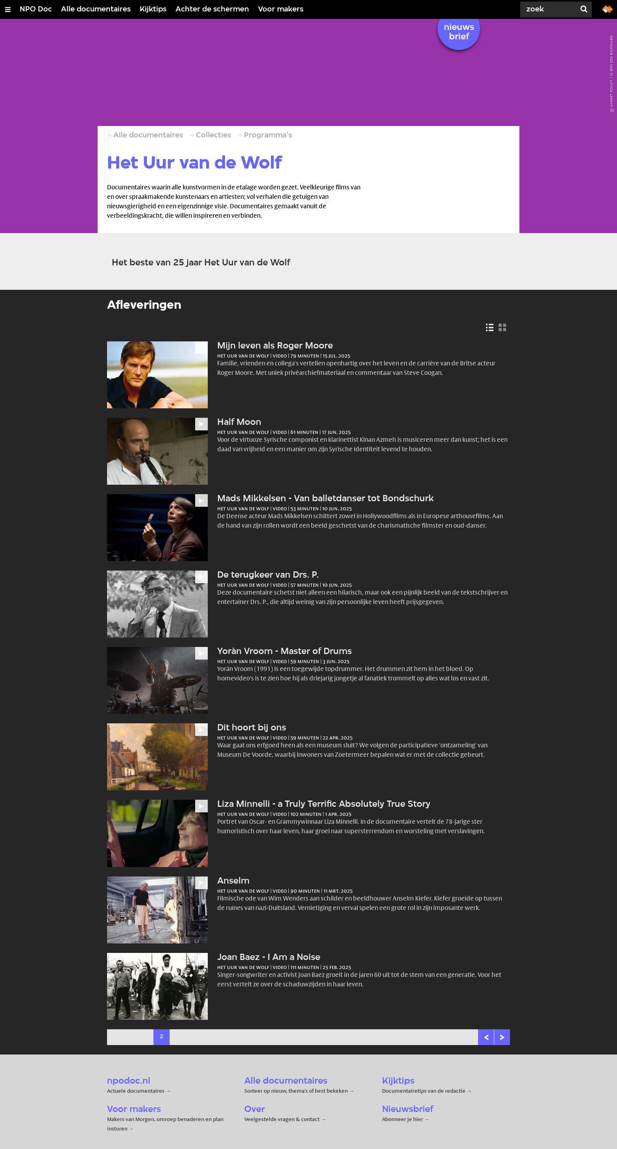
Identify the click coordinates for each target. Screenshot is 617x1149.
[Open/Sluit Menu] (8, 9)
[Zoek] (546, 9)
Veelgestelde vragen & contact (282, 1119)
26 (244, 1037)
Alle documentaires (96, 9)
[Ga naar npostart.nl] (607, 9)
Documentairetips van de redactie (424, 1091)
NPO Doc (36, 9)
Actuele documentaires (135, 1091)
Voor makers (280, 9)
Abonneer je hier (403, 1119)
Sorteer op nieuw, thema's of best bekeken (296, 1091)
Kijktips (153, 9)
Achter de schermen (212, 9)
